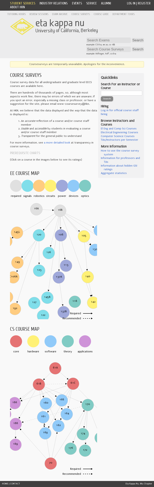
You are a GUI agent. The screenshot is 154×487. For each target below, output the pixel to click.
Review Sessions (39, 14)
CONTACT (15, 483)
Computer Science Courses (118, 136)
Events (77, 3)
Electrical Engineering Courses (119, 132)
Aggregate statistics (114, 173)
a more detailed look (57, 142)
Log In (131, 3)
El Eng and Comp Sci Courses (119, 128)
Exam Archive (60, 14)
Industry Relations (54, 3)
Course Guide (101, 14)
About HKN (17, 7)
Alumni (106, 3)
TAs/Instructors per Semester (119, 139)
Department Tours (123, 14)
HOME (5, 483)
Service (91, 3)
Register (144, 3)
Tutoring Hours (16, 14)
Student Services (22, 3)
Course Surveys (80, 14)
